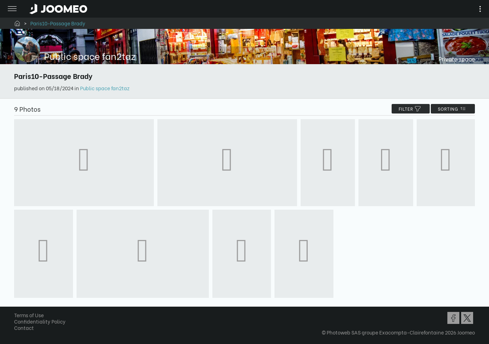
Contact (24, 327)
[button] (18, 307)
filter (411, 109)
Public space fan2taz (104, 88)
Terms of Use (29, 315)
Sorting (453, 109)
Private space (457, 59)
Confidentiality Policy (40, 321)
